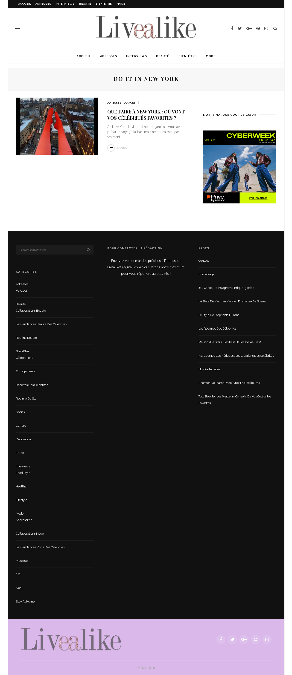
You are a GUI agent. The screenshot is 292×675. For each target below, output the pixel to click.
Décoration (23, 439)
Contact (204, 260)
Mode (121, 3)
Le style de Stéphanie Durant (219, 315)
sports (20, 412)
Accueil (24, 3)
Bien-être (104, 3)
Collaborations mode (30, 533)
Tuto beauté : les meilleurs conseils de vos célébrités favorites (235, 400)
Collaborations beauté (31, 310)
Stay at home (25, 601)
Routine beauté (26, 337)
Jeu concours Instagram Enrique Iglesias (226, 288)
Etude (20, 453)
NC (18, 574)
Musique (22, 560)
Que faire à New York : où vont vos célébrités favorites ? (146, 114)
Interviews (65, 3)
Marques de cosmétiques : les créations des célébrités (236, 355)
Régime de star (27, 398)
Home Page (206, 274)
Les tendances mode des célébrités (40, 547)
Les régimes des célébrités (217, 328)
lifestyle (21, 500)
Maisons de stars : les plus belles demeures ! (230, 342)
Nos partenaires (209, 369)
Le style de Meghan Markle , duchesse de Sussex (233, 301)
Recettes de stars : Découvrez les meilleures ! (230, 383)
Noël (19, 588)
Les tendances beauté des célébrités (41, 324)
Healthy (21, 486)
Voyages (130, 102)
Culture (21, 425)
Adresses (43, 3)
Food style (23, 473)
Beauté (85, 3)
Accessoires (24, 520)
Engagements (25, 371)
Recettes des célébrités (32, 385)
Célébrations (24, 357)
